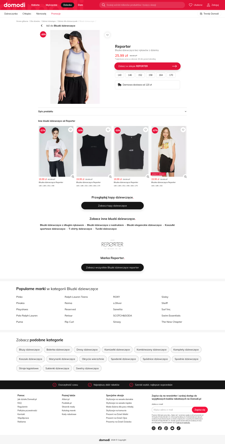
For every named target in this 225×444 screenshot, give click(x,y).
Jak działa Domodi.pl (27, 399)
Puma (19, 321)
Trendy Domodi (209, 13)
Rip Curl (69, 321)
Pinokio (20, 303)
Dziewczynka (11, 13)
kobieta (35, 5)
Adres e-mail (157, 404)
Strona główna (22, 21)
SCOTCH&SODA (122, 315)
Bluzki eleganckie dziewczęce (144, 225)
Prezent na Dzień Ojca (116, 418)
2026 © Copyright (118, 440)
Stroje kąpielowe (29, 368)
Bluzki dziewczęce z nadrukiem (105, 225)
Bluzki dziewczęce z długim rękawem (62, 225)
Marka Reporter (112, 258)
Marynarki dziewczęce (62, 358)
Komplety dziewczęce (186, 349)
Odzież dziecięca (49, 21)
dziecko (67, 5)
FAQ (20, 403)
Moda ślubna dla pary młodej (119, 406)
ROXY (116, 296)
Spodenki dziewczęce (123, 358)
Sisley (165, 296)
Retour (68, 315)
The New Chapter (172, 321)
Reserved (70, 309)
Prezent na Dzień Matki (117, 414)
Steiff (165, 303)
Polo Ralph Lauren (27, 315)
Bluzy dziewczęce (29, 349)
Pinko (19, 296)
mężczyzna (51, 5)
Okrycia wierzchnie (93, 358)
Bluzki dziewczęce (87, 21)
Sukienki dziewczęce (57, 368)
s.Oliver (117, 303)
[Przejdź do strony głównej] (14, 5)
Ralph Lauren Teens (76, 296)
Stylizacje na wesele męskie (119, 403)
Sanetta (117, 309)
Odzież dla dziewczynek (68, 21)
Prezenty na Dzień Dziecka (118, 421)
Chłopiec (26, 13)
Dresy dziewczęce (87, 349)
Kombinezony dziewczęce (152, 349)
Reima (68, 303)
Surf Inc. (166, 309)
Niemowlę (41, 13)
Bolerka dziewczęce (58, 349)
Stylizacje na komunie (116, 410)
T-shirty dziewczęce (80, 228)
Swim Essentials (171, 315)
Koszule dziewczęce (30, 358)
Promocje (56, 13)
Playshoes (22, 309)
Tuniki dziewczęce (106, 228)
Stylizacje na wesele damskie (119, 399)
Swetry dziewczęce (87, 368)
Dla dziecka (35, 21)
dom (80, 5)
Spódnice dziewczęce (155, 358)
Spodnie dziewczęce (186, 358)
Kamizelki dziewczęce (117, 349)
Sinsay (117, 321)
